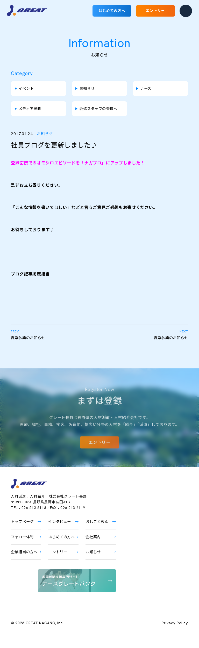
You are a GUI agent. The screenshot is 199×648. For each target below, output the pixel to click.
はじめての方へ (112, 10)
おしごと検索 (97, 521)
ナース (145, 88)
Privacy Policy (175, 623)
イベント (26, 88)
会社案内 (93, 537)
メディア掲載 (30, 108)
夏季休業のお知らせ (55, 334)
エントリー (155, 10)
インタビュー (59, 521)
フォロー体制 (22, 537)
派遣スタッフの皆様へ (98, 108)
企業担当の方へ (24, 552)
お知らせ (87, 88)
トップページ (22, 521)
